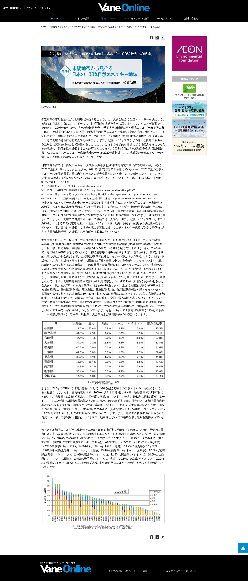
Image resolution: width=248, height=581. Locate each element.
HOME (55, 18)
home (43, 27)
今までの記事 (82, 18)
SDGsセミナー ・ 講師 (137, 18)
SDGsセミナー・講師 (136, 571)
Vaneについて (164, 18)
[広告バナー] (189, 37)
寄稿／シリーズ (109, 18)
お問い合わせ (191, 18)
